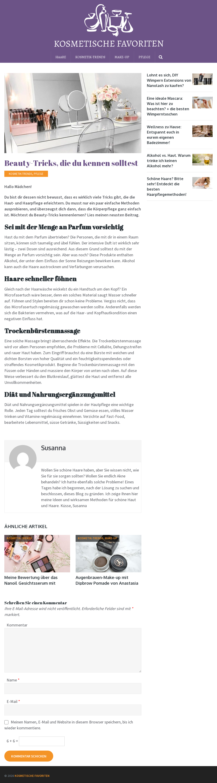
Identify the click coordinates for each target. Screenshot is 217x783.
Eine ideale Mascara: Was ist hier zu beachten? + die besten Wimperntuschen (168, 106)
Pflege (144, 57)
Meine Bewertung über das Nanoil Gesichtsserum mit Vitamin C (31, 583)
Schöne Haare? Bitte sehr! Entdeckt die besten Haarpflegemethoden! (166, 186)
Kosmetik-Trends (90, 57)
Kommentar (17, 625)
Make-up (122, 57)
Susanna (53, 448)
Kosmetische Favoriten (32, 776)
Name (13, 680)
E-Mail (13, 701)
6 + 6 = (13, 741)
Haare (61, 57)
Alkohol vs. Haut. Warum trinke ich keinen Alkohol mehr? (169, 160)
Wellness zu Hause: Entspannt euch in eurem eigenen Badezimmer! (164, 135)
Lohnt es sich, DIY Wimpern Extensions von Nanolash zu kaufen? (169, 80)
